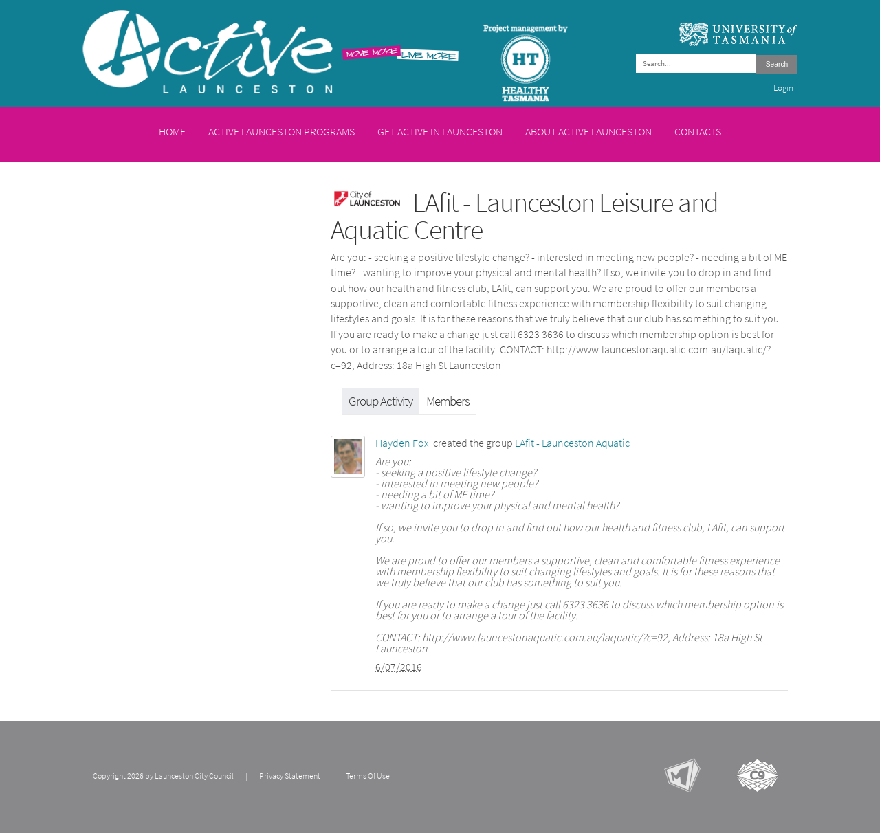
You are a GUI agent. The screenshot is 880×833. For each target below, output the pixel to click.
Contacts (697, 131)
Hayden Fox (402, 443)
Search (777, 64)
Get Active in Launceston (440, 131)
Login (783, 87)
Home (172, 131)
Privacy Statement (289, 775)
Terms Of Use (368, 775)
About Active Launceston (588, 131)
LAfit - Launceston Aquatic (572, 443)
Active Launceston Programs (281, 131)
